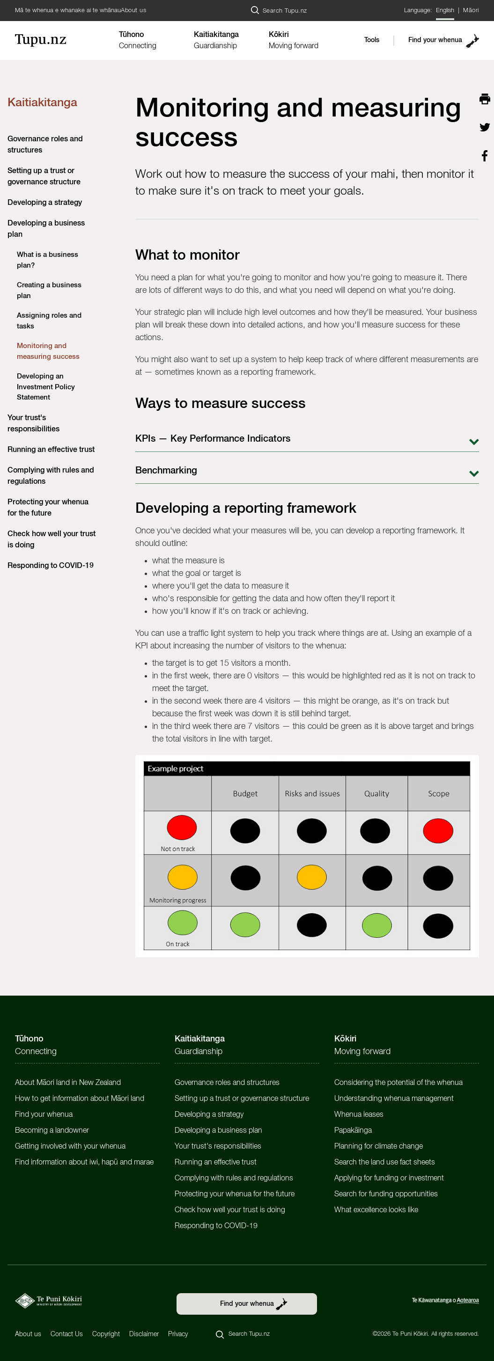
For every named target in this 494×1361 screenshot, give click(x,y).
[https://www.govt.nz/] (445, 1301)
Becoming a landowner (52, 1131)
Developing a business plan (218, 1131)
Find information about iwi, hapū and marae (84, 1162)
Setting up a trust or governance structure (242, 1099)
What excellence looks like (376, 1210)
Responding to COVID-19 (50, 566)
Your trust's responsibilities (218, 1146)
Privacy (178, 1334)
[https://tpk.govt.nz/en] (48, 1301)
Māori (471, 10)
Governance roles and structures (227, 1083)
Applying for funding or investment (389, 1178)
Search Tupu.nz (285, 11)
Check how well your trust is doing (230, 1210)
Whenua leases (358, 1115)
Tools (371, 40)
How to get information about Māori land (79, 1099)
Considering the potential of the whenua (398, 1083)
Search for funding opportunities (386, 1194)
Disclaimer (144, 1334)
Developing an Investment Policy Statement (46, 387)
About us (133, 10)
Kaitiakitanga (42, 103)
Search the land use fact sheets (384, 1162)
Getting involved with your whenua (70, 1146)
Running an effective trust (51, 450)
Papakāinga (353, 1131)
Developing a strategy (44, 203)
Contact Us (67, 1334)
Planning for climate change (378, 1146)
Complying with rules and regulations (234, 1178)
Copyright (106, 1334)
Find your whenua (435, 40)
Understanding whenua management (394, 1099)
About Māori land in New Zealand (68, 1083)
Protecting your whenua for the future (235, 1194)
